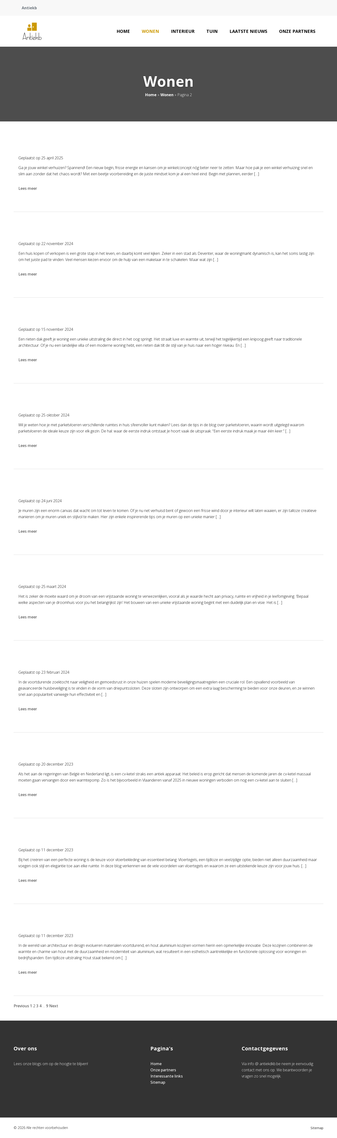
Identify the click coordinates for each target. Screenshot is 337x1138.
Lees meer (28, 188)
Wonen (150, 31)
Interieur (182, 31)
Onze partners (297, 31)
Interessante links (166, 1076)
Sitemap (157, 1082)
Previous (21, 1005)
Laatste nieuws (248, 31)
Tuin (212, 31)
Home (123, 31)
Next (53, 1005)
